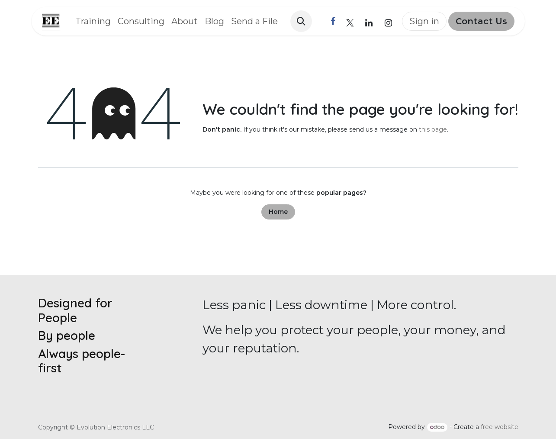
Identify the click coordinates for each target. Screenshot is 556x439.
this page (433, 129)
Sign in (424, 21)
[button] (301, 21)
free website (499, 427)
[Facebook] (333, 21)
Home (278, 212)
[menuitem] (93, 21)
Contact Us (481, 21)
